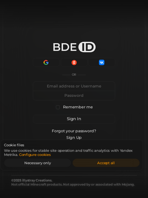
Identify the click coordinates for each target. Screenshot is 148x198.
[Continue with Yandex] (74, 62)
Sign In (74, 118)
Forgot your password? (74, 131)
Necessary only (45, 163)
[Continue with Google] (46, 62)
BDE (74, 47)
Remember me (78, 107)
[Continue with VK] (102, 62)
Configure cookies (43, 154)
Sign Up (74, 137)
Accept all (114, 163)
